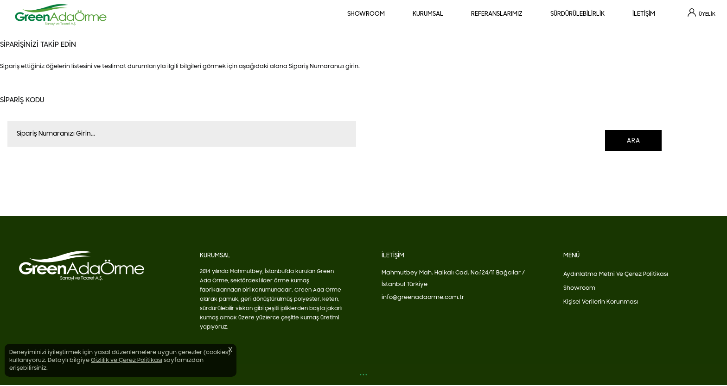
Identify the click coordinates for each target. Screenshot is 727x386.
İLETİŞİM (643, 14)
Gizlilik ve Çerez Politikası (126, 360)
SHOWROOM (366, 14)
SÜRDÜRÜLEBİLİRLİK (577, 14)
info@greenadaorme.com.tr (423, 297)
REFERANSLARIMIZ (497, 14)
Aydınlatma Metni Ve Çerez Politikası (615, 274)
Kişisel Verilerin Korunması (600, 302)
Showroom (579, 288)
